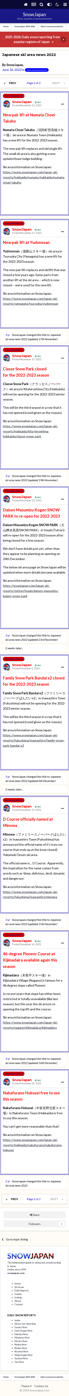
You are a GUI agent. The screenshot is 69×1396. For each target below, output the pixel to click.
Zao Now (19, 1361)
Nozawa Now (21, 1351)
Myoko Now (20, 1341)
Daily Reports (21, 1290)
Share (35, 1214)
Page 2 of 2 (34, 83)
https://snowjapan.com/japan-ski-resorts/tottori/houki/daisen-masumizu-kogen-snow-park (31, 591)
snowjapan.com (15, 1273)
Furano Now (20, 1327)
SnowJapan (14, 65)
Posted (26, 105)
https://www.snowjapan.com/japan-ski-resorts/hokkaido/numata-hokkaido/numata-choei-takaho (34, 177)
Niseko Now (20, 1348)
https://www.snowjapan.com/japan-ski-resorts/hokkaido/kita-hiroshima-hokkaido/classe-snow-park (30, 431)
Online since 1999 (16, 1269)
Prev (12, 83)
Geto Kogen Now (23, 1330)
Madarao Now (21, 1337)
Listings (18, 1297)
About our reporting (25, 1323)
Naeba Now (20, 1344)
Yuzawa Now (21, 1358)
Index (17, 1320)
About (17, 1301)
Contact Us (41, 1386)
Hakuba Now (21, 1334)
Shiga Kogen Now (23, 1355)
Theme (26, 1386)
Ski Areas (19, 1287)
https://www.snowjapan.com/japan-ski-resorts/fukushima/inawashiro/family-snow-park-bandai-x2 (34, 740)
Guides (18, 1294)
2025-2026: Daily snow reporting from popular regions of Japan (32, 39)
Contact (18, 1304)
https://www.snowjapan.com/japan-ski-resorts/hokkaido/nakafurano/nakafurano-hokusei (32, 1145)
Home (17, 1283)
